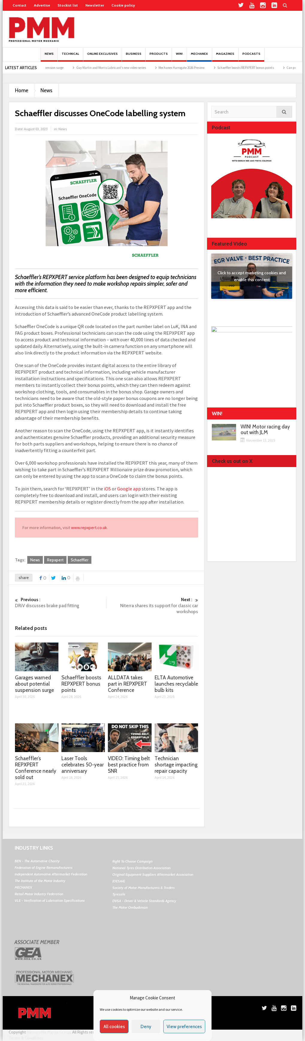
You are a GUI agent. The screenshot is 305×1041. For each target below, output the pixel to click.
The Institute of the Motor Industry (40, 880)
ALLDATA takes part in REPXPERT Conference (127, 684)
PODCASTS (251, 57)
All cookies (114, 1026)
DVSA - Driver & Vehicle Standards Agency (144, 900)
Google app (129, 489)
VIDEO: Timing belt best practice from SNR (129, 764)
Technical (70, 57)
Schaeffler (79, 559)
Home (21, 90)
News (49, 57)
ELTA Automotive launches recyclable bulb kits (176, 684)
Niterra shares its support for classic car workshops (152, 605)
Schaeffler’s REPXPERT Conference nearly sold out (35, 767)
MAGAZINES (225, 57)
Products (159, 57)
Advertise (42, 5)
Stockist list (68, 5)
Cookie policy (123, 5)
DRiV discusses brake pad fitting (60, 602)
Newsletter (94, 5)
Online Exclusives (102, 57)
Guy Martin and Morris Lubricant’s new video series (121, 68)
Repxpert (55, 559)
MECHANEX (23, 887)
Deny (146, 1026)
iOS (107, 489)
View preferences (184, 1026)
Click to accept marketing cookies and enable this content (252, 276)
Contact (19, 5)
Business (133, 57)
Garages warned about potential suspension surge (34, 684)
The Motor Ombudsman (130, 907)
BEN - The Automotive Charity (37, 861)
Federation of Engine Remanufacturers (44, 867)
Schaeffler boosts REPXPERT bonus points (256, 68)
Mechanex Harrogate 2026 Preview (192, 68)
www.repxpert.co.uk (89, 527)
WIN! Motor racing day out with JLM (265, 429)
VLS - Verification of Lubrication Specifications (50, 900)
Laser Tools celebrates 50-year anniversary (82, 764)
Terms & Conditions (26, 1038)
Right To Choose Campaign (132, 861)
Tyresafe (118, 894)
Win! (179, 57)
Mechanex (199, 57)
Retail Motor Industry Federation (39, 894)
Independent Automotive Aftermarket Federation (51, 874)
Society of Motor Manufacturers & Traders (143, 887)
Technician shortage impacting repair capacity (176, 764)
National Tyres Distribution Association (141, 868)
